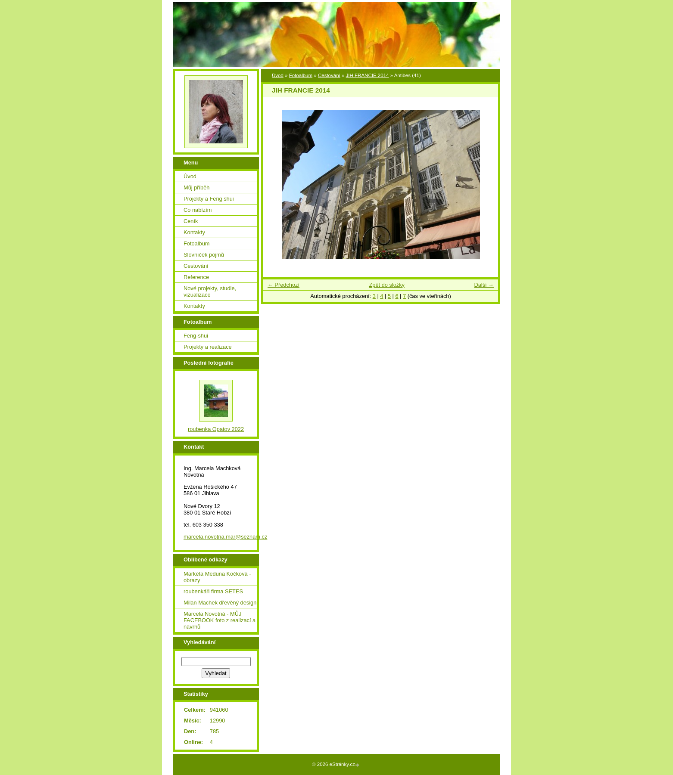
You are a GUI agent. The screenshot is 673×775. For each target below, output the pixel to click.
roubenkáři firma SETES (213, 591)
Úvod (278, 75)
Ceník (191, 221)
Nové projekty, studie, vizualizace (210, 291)
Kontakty (194, 232)
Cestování (329, 75)
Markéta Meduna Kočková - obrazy (217, 576)
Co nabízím (198, 210)
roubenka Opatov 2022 (216, 429)
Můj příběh (196, 187)
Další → (484, 285)
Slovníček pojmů (204, 254)
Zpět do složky (387, 285)
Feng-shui (196, 335)
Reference (196, 277)
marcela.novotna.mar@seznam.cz (225, 536)
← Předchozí (283, 285)
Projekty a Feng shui (209, 198)
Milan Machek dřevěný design (220, 602)
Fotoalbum (300, 75)
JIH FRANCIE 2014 (367, 75)
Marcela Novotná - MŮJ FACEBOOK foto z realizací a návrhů (219, 620)
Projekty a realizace (208, 347)
